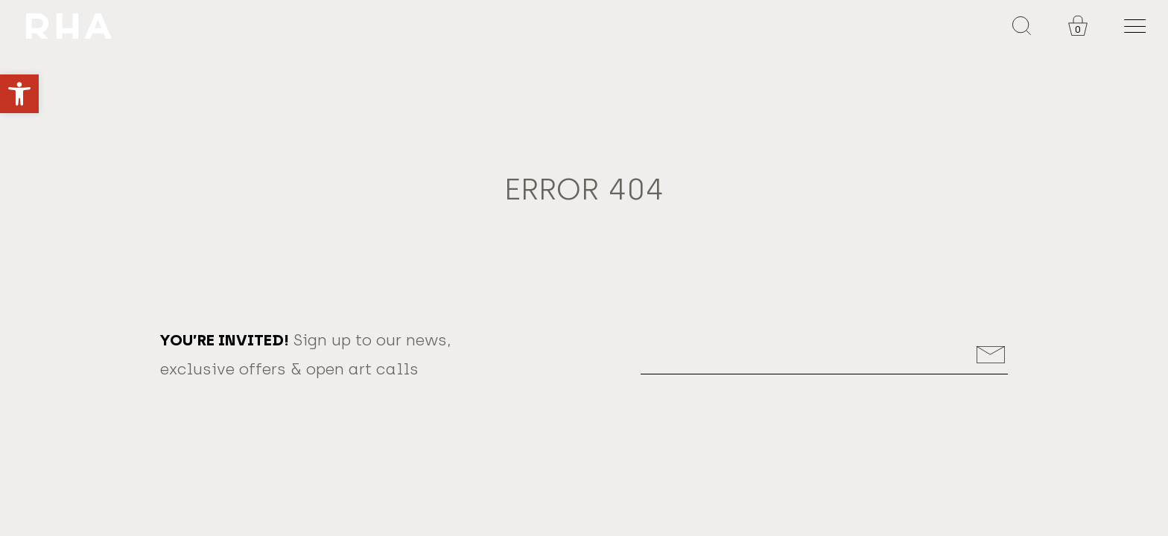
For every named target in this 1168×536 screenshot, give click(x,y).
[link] (19, 93)
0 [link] (1078, 29)
